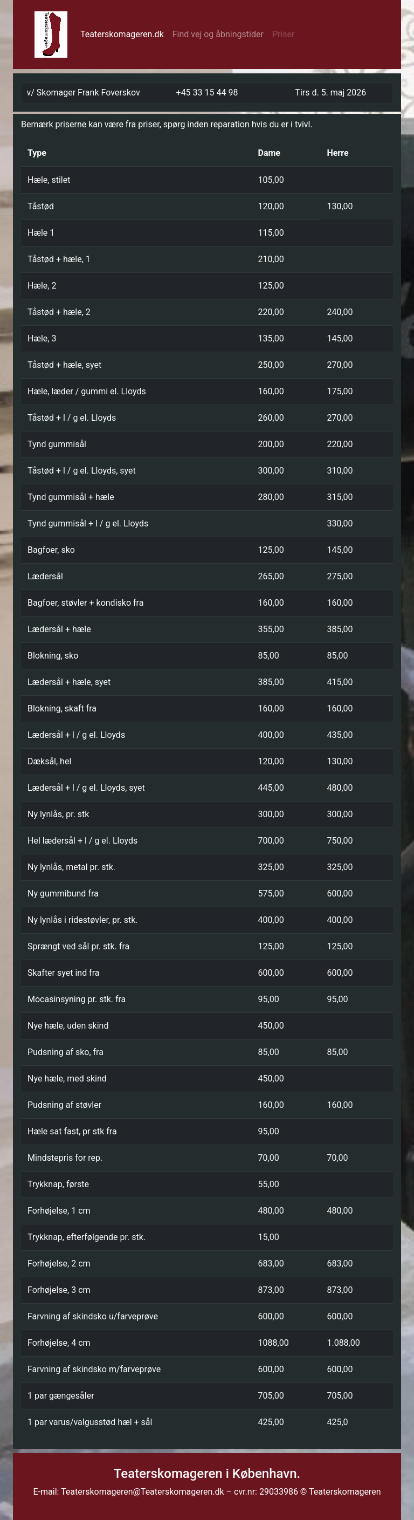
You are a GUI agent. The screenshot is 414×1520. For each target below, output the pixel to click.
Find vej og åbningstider (218, 34)
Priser (283, 34)
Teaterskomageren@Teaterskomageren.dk (143, 1492)
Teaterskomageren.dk (124, 33)
